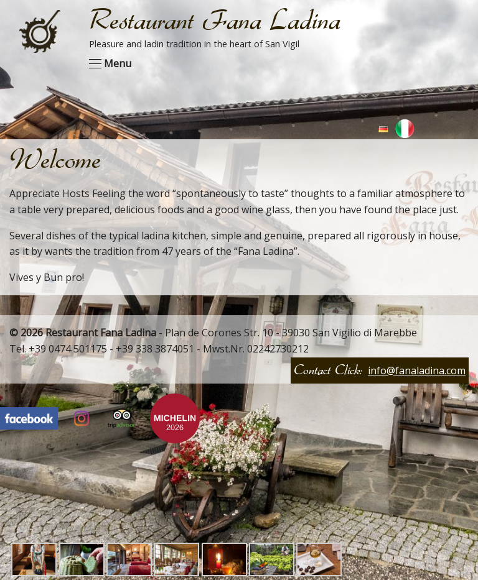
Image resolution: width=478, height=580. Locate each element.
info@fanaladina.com (417, 370)
